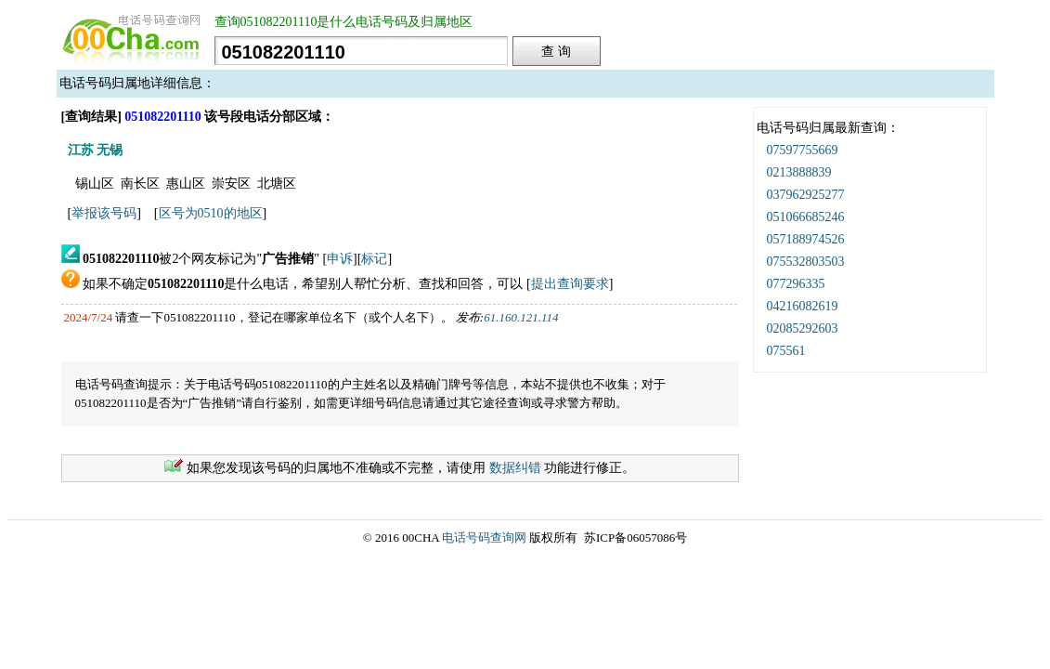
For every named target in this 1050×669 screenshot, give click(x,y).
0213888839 (799, 172)
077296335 (796, 284)
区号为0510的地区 (211, 213)
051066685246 (806, 217)
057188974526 (806, 239)
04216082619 (802, 306)
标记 (374, 259)
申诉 (340, 259)
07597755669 (802, 150)
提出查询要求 (570, 284)
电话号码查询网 (484, 537)
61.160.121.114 (521, 317)
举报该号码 (103, 213)
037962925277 (806, 195)
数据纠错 (515, 468)
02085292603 (802, 328)
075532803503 (806, 262)
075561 (786, 351)
